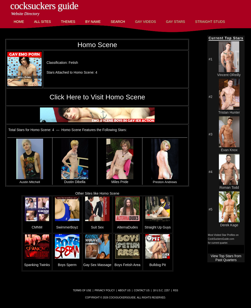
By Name (93, 22)
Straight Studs (210, 22)
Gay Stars (175, 22)
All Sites (42, 22)
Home (19, 22)
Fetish (73, 63)
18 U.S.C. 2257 (161, 290)
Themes (68, 22)
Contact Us (142, 290)
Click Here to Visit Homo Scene (97, 97)
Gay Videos (145, 22)
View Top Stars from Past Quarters (226, 258)
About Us (124, 290)
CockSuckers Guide (44, 5)
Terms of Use (82, 290)
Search (118, 22)
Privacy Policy (105, 290)
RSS (175, 290)
